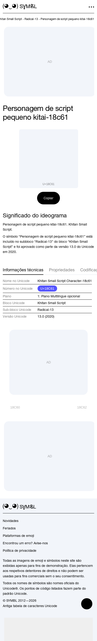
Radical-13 (46, 310)
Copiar (48, 198)
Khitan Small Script (52, 303)
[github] (83, 507)
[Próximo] (85, 407)
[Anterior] (11, 407)
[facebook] (91, 507)
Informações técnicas (23, 269)
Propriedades (62, 269)
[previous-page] (31, 19)
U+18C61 (47, 288)
